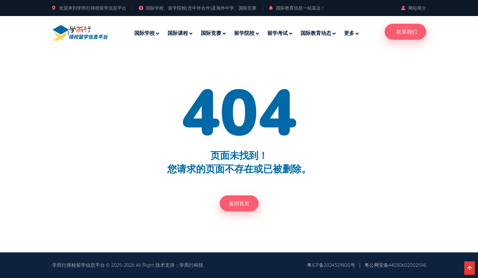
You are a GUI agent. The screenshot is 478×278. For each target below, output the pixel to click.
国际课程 (178, 33)
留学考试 (277, 33)
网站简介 (413, 8)
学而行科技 (191, 265)
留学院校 (244, 33)
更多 (349, 33)
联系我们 (406, 32)
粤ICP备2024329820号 (331, 265)
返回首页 (239, 203)
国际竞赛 (211, 33)
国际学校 (144, 33)
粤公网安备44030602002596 (395, 265)
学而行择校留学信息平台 (78, 265)
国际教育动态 (316, 33)
